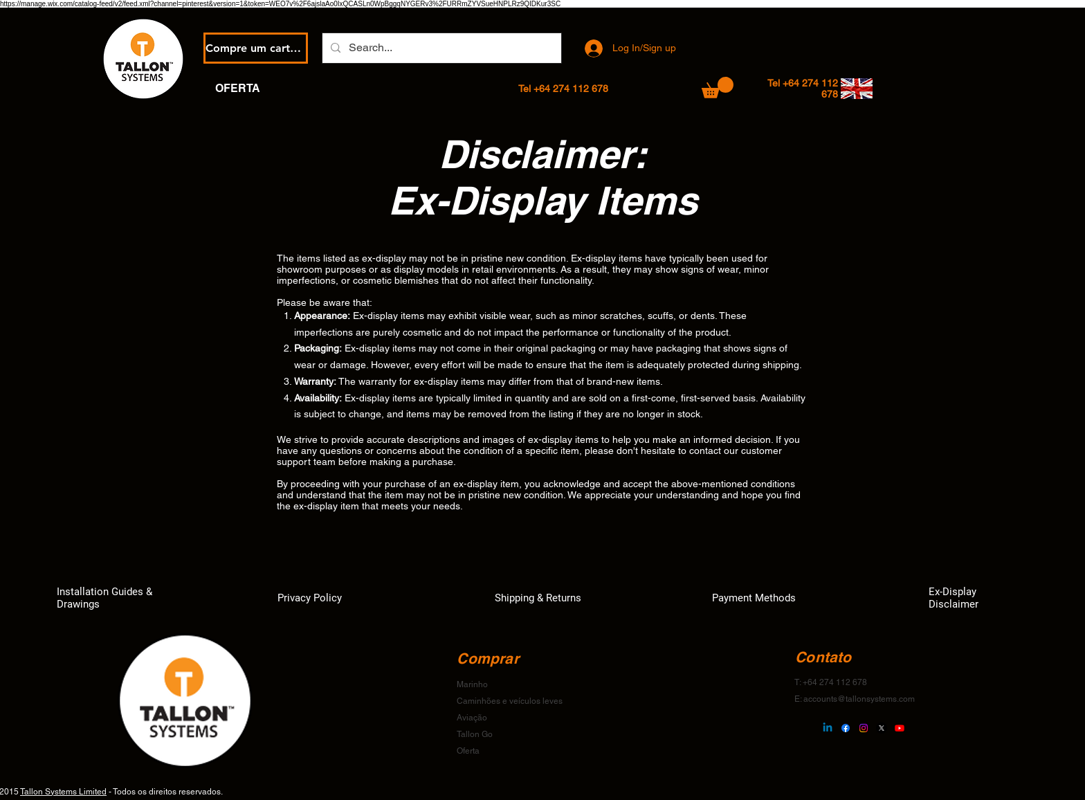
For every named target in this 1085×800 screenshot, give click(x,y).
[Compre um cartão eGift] (255, 48)
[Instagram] (863, 728)
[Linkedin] (827, 728)
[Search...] (440, 48)
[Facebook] (845, 728)
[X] (881, 728)
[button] (717, 87)
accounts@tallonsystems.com (859, 699)
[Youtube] (899, 728)
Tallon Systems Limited (63, 792)
